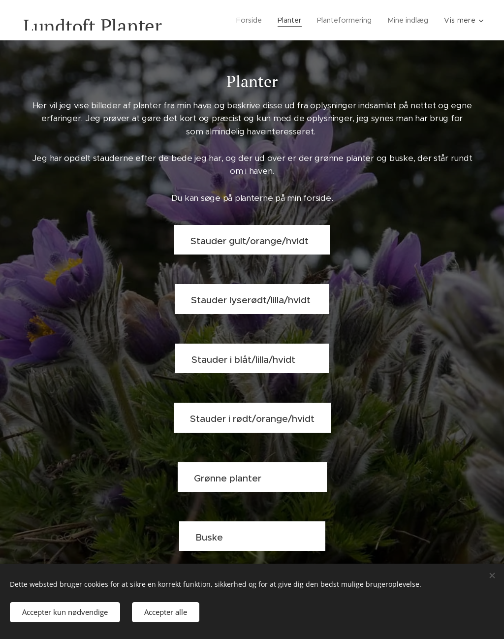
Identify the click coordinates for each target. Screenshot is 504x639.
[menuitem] (249, 20)
